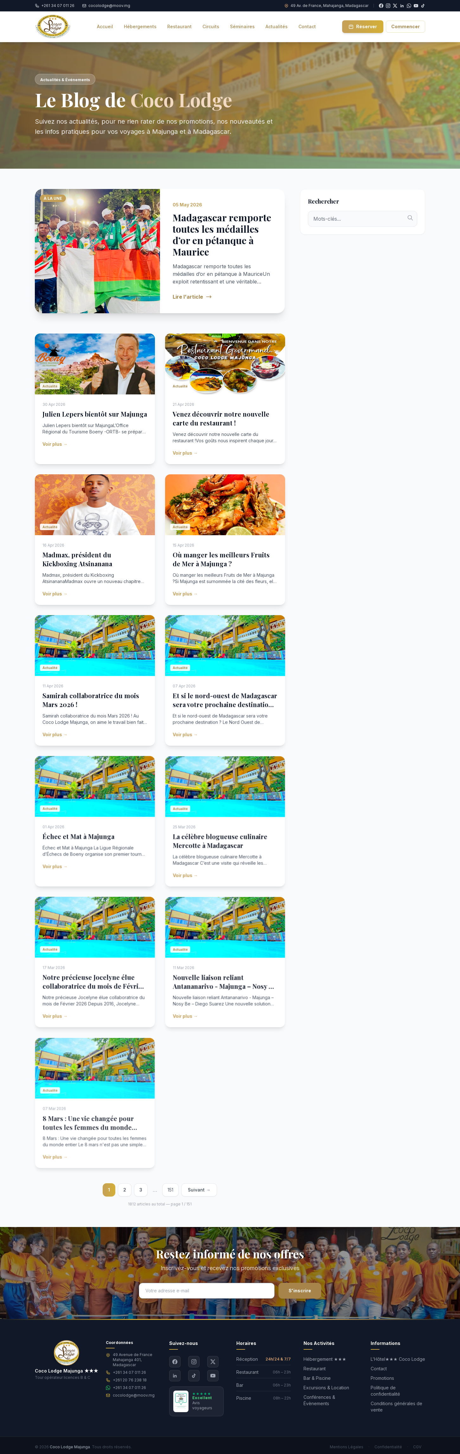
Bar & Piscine (317, 1378)
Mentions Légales (346, 1446)
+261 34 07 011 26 (129, 1372)
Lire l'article (192, 297)
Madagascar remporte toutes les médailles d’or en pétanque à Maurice (222, 240)
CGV (417, 1446)
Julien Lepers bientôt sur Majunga (94, 423)
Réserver (362, 26)
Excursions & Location (326, 1387)
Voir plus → (57, 445)
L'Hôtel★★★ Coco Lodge (398, 1359)
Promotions (382, 1378)
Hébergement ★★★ (324, 1359)
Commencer (405, 26)
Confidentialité (388, 1446)
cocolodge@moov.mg (134, 1395)
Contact (379, 1368)
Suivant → (199, 1189)
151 (170, 1189)
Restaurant (314, 1368)
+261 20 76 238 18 (130, 1380)
